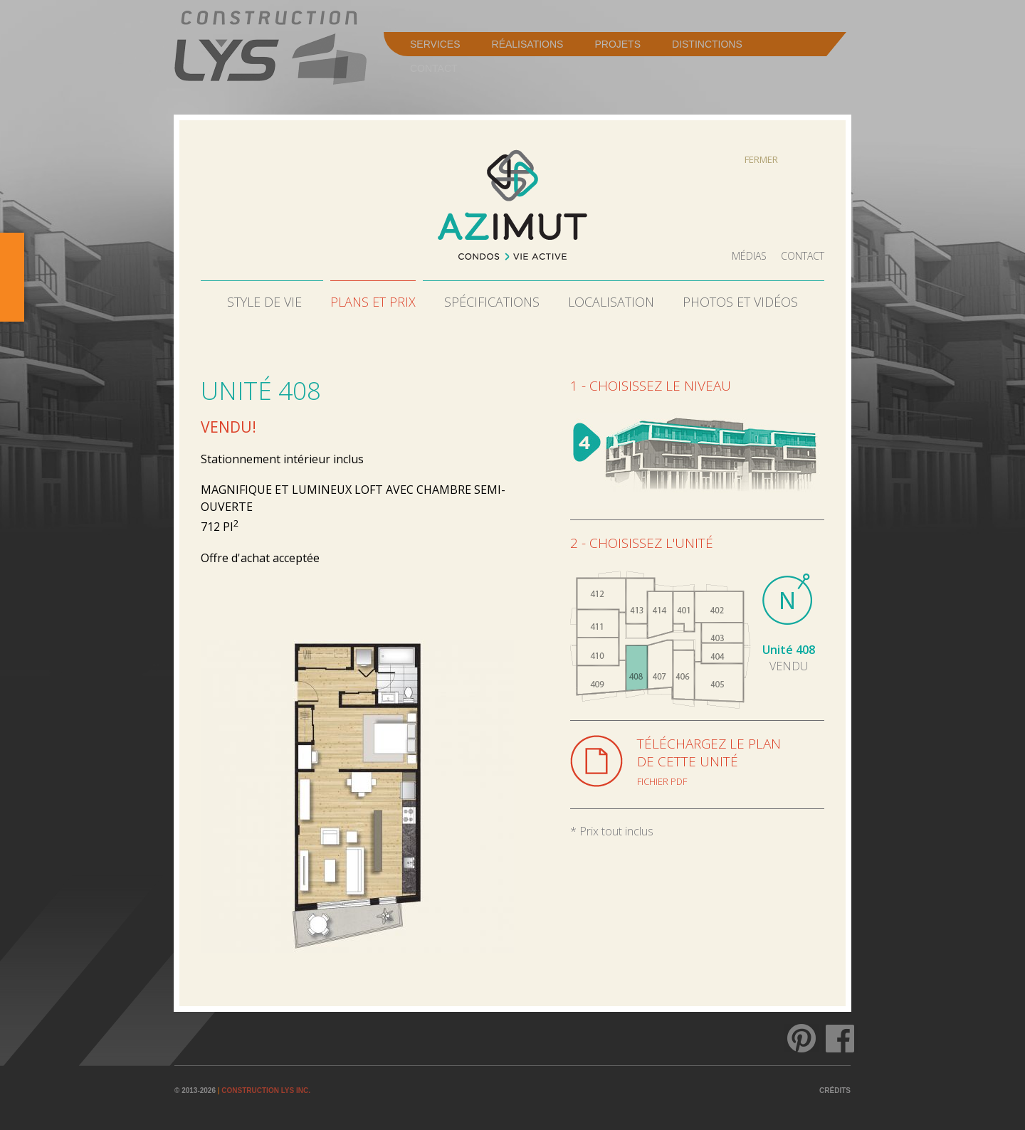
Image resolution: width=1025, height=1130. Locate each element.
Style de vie (264, 301)
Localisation (611, 301)
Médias (749, 256)
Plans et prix (373, 301)
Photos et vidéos (740, 301)
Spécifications (492, 301)
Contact (802, 256)
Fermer (761, 159)
